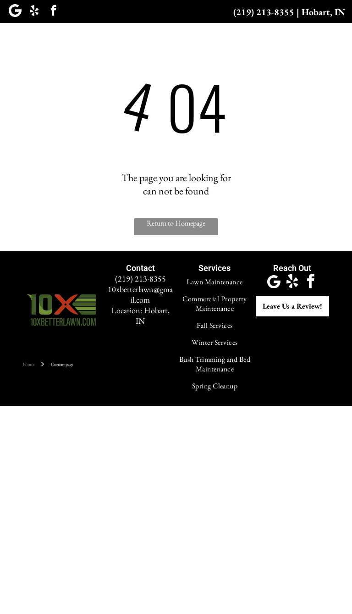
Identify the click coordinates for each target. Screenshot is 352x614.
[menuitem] (48, 40)
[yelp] (34, 11)
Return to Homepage (176, 223)
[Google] (15, 11)
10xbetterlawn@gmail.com (140, 294)
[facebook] (53, 11)
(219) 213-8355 (263, 12)
